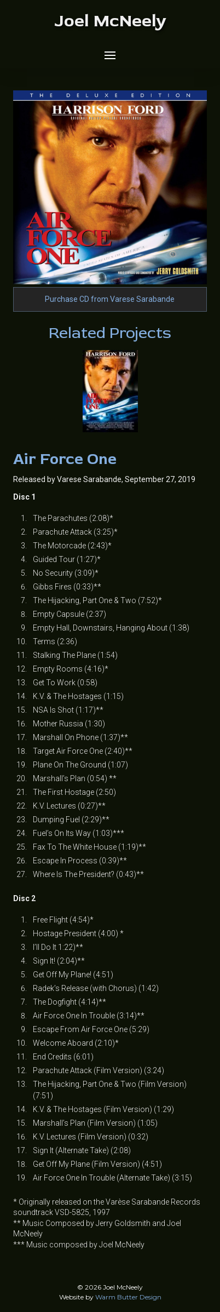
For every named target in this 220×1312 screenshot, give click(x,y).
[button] (110, 55)
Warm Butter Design (128, 1297)
